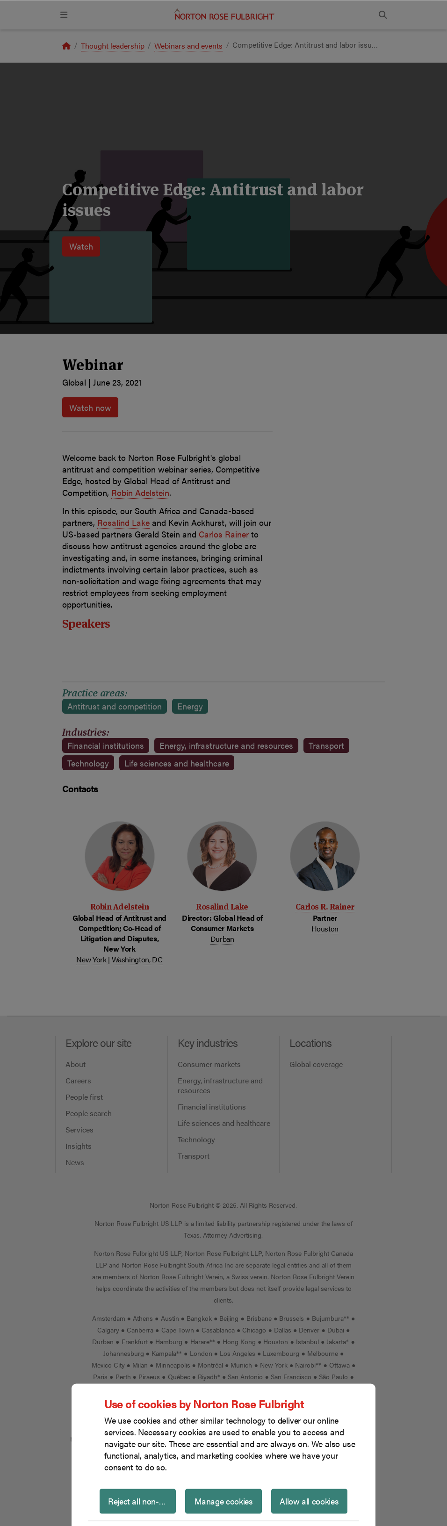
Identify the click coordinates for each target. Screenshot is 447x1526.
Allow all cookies (309, 1500)
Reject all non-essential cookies (142, 1500)
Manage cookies (224, 1500)
